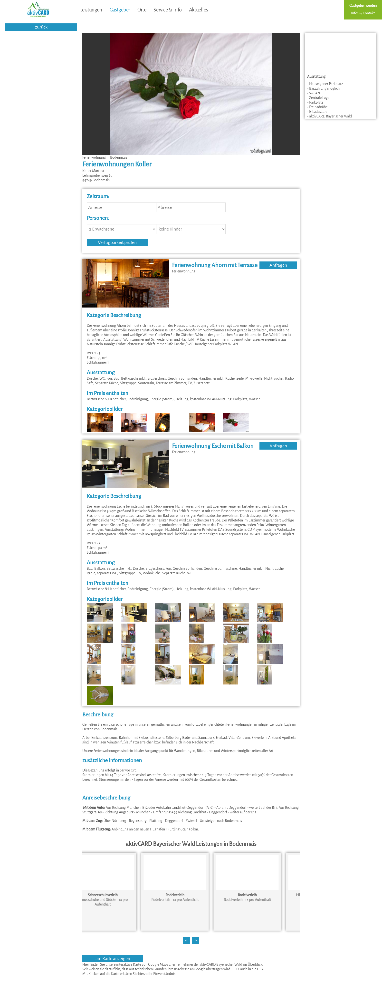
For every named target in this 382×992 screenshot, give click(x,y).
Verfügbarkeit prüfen (117, 242)
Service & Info (167, 9)
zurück (41, 27)
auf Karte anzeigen (113, 958)
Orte (141, 9)
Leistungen (91, 9)
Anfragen (278, 265)
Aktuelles (198, 9)
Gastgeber (120, 9)
